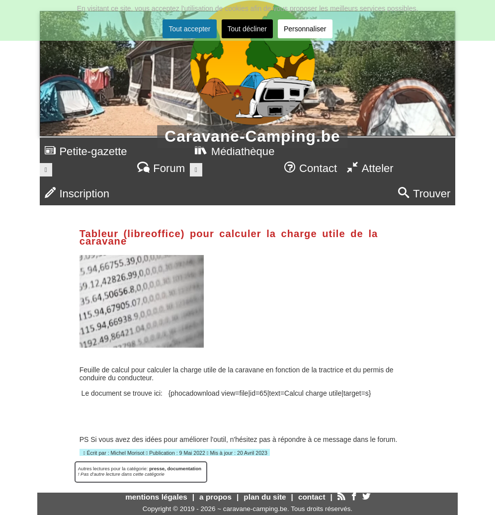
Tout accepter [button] (189, 29)
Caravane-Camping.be (252, 136)
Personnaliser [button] (305, 29)
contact (312, 497)
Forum (161, 168)
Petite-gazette (86, 151)
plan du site (265, 497)
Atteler (370, 168)
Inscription (77, 193)
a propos (215, 497)
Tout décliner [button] (247, 29)
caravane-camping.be (255, 509)
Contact (310, 168)
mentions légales (156, 497)
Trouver (424, 193)
